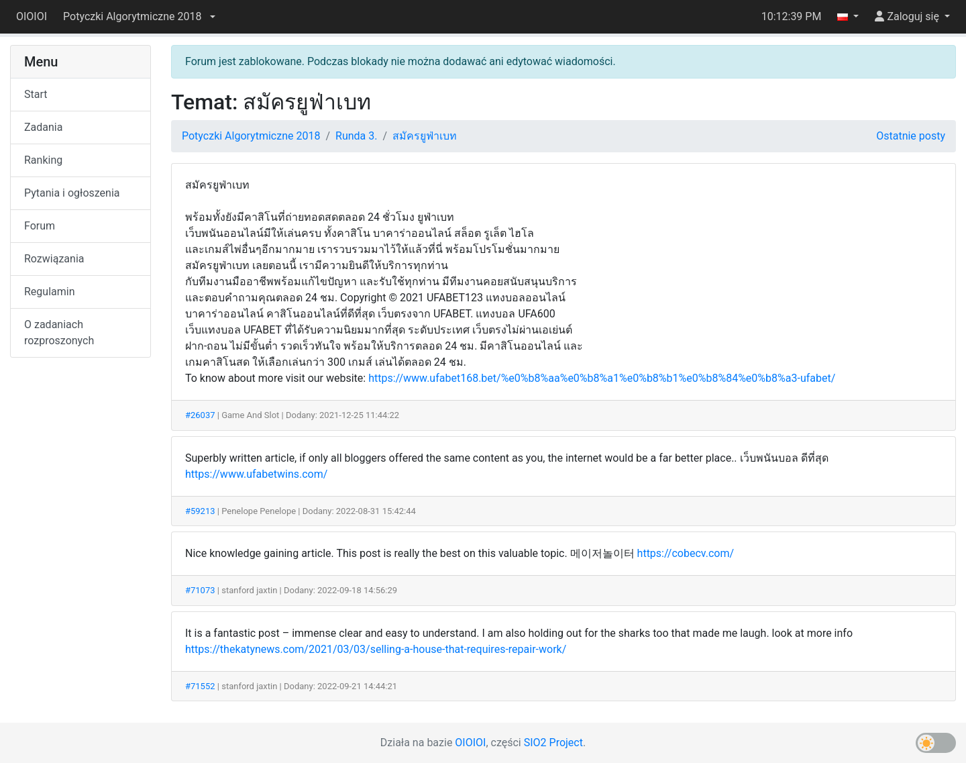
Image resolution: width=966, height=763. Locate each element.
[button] (139, 17)
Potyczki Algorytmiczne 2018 (251, 136)
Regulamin (49, 291)
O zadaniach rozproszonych (59, 332)
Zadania (43, 127)
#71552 (200, 686)
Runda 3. (356, 136)
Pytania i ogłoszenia (72, 193)
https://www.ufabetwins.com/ (256, 474)
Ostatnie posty (910, 136)
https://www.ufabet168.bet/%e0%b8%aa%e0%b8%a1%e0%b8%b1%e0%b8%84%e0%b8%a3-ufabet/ (601, 378)
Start (35, 94)
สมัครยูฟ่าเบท (424, 136)
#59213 (200, 511)
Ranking (43, 160)
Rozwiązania (54, 258)
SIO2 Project (553, 742)
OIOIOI (31, 16)
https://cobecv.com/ (685, 553)
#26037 (200, 415)
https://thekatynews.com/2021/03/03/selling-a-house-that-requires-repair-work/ (375, 649)
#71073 (200, 590)
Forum (39, 225)
